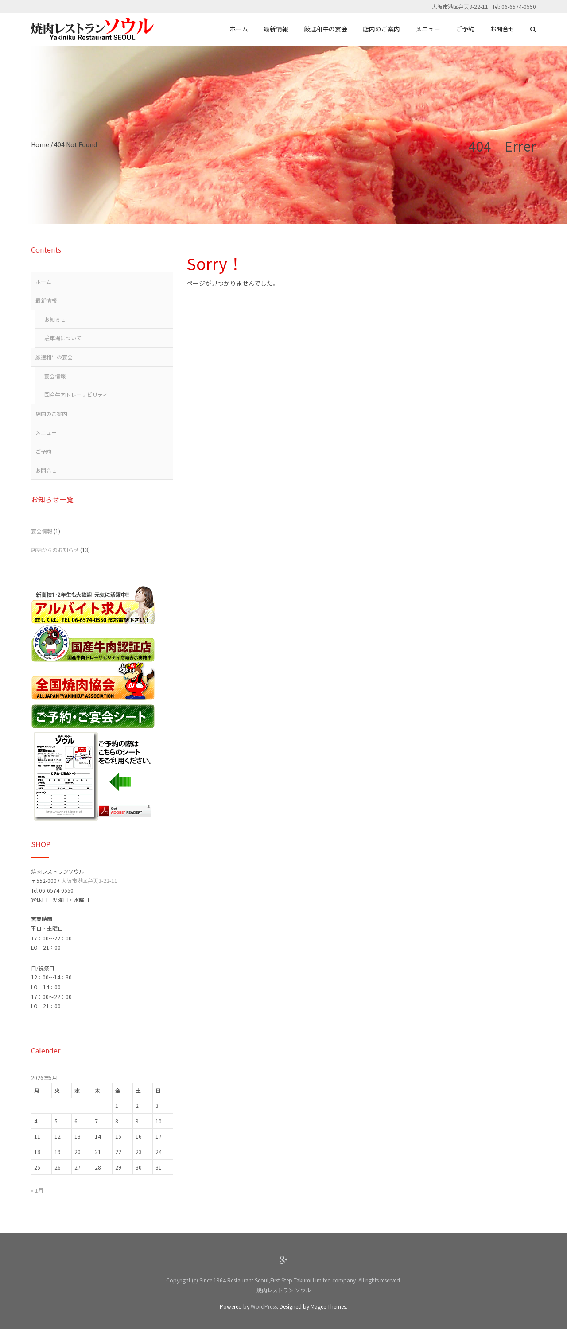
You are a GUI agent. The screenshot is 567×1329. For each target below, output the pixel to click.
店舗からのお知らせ (55, 549)
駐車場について (63, 338)
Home (40, 144)
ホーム (43, 281)
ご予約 (43, 451)
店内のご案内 (51, 413)
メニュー (46, 432)
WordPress (264, 1306)
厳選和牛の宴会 (54, 357)
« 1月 (37, 1190)
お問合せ (46, 470)
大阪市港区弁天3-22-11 (89, 880)
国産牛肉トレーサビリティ (76, 394)
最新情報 (46, 300)
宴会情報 (55, 376)
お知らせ (55, 319)
